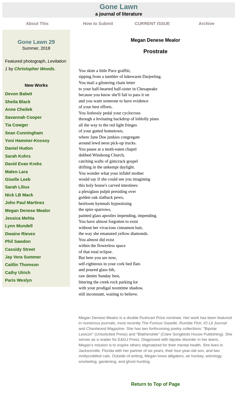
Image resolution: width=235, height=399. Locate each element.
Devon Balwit (18, 93)
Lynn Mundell (19, 225)
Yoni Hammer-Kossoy (27, 140)
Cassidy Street (20, 249)
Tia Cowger (16, 125)
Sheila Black (17, 101)
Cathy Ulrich (17, 272)
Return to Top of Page (155, 384)
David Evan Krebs (23, 163)
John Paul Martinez (24, 202)
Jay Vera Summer (23, 257)
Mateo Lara (16, 171)
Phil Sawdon (18, 241)
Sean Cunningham (24, 133)
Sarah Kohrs (18, 156)
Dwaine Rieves (20, 233)
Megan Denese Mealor (27, 210)
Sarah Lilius (17, 187)
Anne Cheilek (18, 109)
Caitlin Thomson (22, 264)
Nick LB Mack (19, 195)
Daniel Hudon (19, 148)
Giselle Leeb (17, 179)
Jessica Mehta (19, 218)
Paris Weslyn (18, 280)
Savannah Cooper (23, 117)
